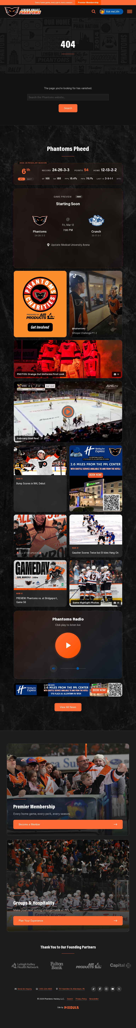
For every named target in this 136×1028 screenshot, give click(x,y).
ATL (21, 179)
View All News (68, 707)
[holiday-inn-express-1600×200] (68, 689)
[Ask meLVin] (111, 11)
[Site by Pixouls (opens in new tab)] (71, 1007)
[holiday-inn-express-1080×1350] (95, 478)
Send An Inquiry (25, 989)
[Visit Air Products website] (91, 966)
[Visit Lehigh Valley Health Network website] (27, 966)
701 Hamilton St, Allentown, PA (72, 989)
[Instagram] (106, 989)
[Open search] (94, 11)
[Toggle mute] (53, 668)
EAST (29, 179)
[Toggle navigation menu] (129, 11)
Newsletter (94, 999)
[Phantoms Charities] (40, 304)
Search (70, 999)
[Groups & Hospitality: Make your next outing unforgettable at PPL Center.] (68, 886)
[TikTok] (93, 989)
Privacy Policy (81, 999)
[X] (119, 989)
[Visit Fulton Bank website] (59, 966)
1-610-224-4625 (45, 989)
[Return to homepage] (22, 11)
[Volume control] (73, 668)
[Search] (68, 97)
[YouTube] (112, 989)
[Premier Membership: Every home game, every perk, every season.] (68, 789)
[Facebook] (100, 989)
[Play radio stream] (68, 645)
